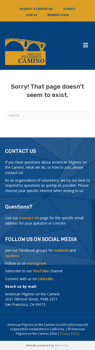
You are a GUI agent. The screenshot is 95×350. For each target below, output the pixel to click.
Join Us (31, 15)
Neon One (62, 345)
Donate (69, 9)
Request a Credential (36, 9)
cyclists (12, 255)
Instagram (36, 263)
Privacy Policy (69, 333)
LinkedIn (45, 278)
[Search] (47, 115)
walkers (61, 250)
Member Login (58, 15)
